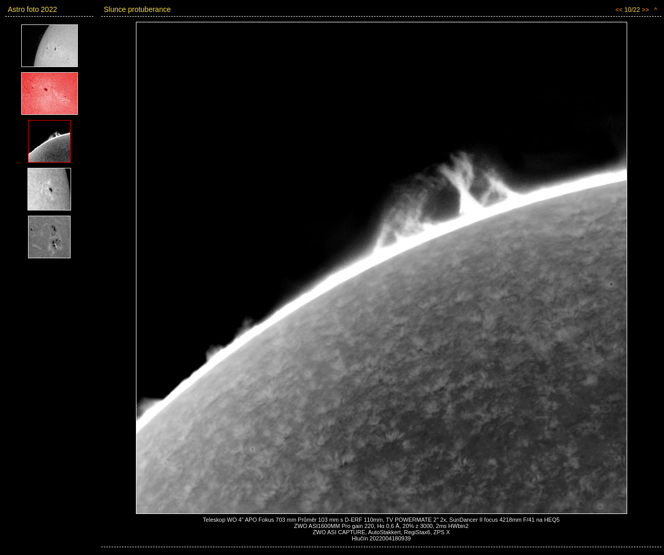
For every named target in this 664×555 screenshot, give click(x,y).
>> (645, 10)
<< (618, 10)
